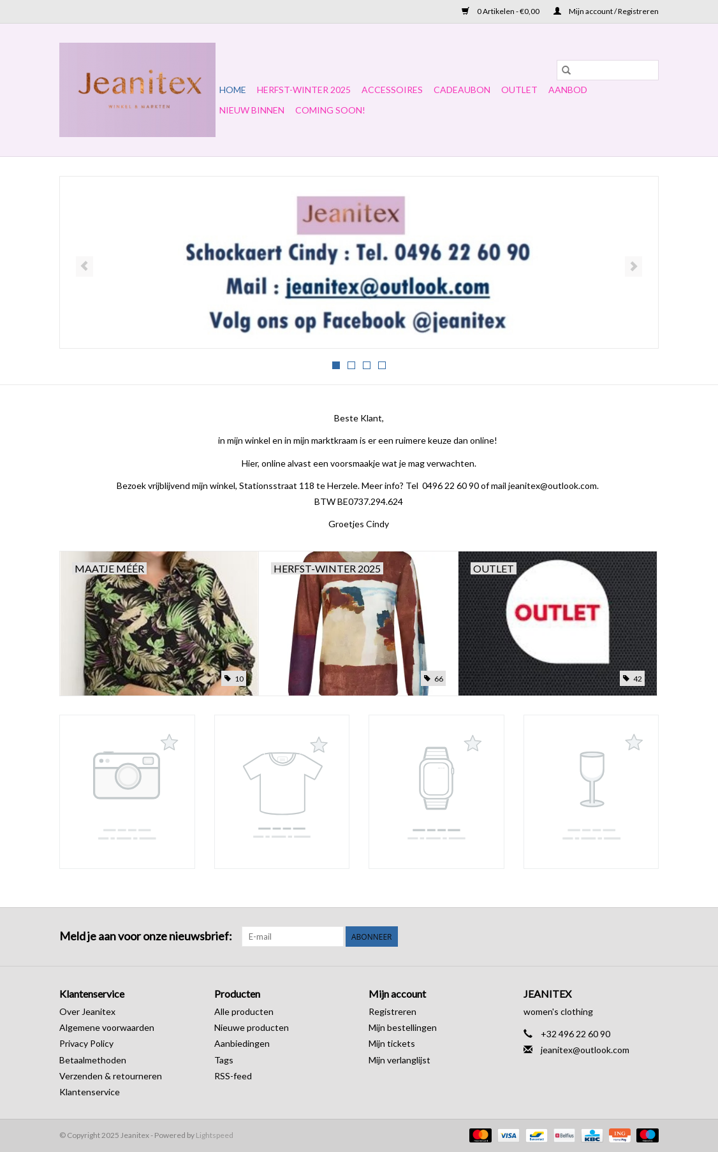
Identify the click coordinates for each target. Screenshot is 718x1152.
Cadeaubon (462, 89)
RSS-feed (233, 1075)
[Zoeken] (608, 70)
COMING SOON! (330, 110)
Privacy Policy (86, 1043)
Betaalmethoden (92, 1059)
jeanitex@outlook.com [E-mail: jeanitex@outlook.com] (585, 1049)
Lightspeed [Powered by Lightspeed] (214, 1135)
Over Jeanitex (87, 1011)
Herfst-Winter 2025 (304, 89)
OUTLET (519, 89)
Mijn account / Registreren (606, 11)
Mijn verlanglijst (399, 1059)
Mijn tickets (392, 1043)
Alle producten (244, 1011)
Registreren (392, 1011)
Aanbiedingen (242, 1043)
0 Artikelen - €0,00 (501, 11)
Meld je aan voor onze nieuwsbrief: (145, 936)
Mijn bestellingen (403, 1027)
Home (232, 89)
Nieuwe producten (251, 1027)
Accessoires (392, 89)
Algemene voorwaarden (106, 1027)
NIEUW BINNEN (251, 110)
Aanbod (567, 89)
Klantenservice (89, 1091)
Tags (223, 1059)
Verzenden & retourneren (110, 1075)
